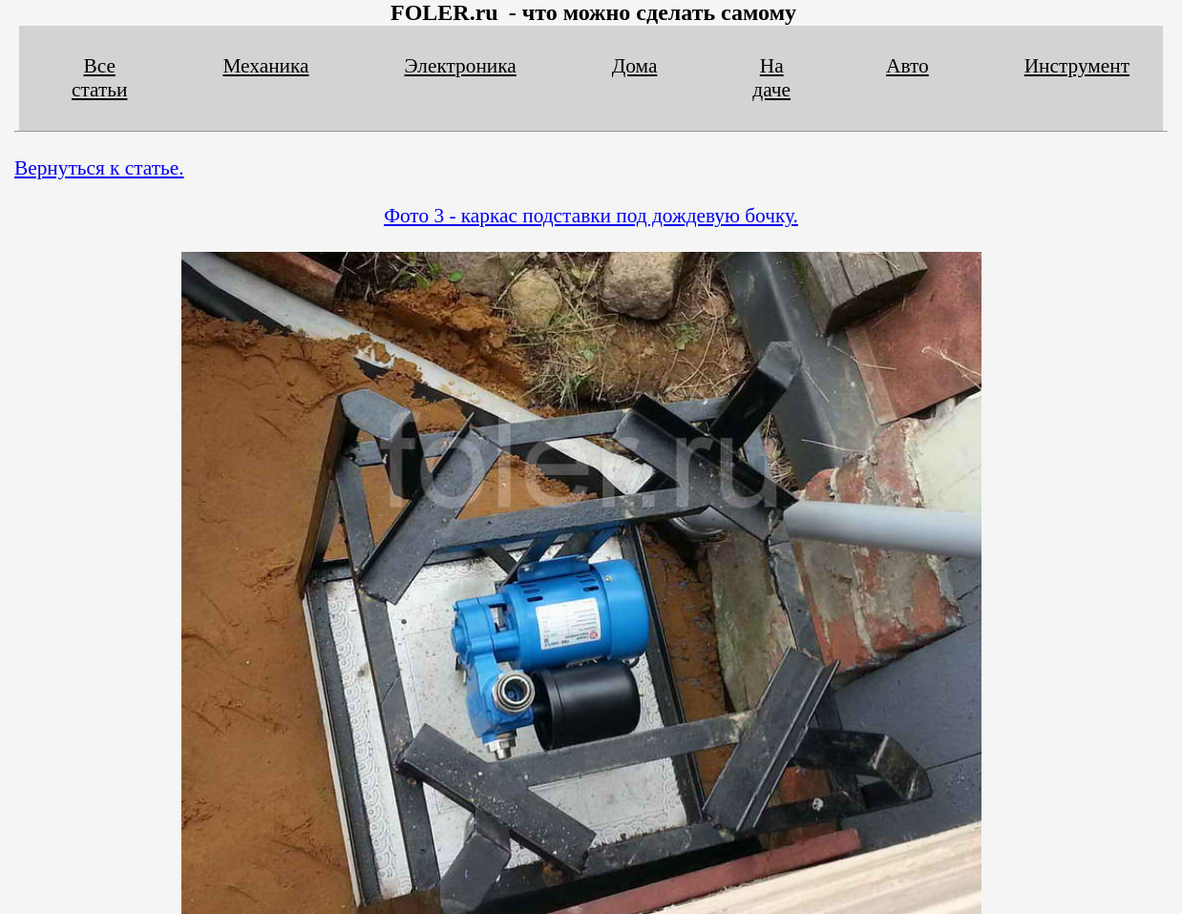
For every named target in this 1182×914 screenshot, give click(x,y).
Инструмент (1076, 65)
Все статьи (99, 77)
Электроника (461, 65)
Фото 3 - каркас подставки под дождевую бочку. (591, 215)
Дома (635, 65)
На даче (771, 77)
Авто (907, 65)
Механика (265, 65)
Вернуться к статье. (99, 167)
